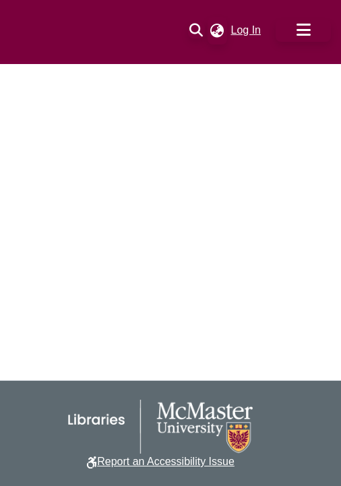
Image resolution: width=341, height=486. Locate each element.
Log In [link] (246, 30)
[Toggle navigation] (303, 31)
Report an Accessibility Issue (166, 461)
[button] (196, 30)
